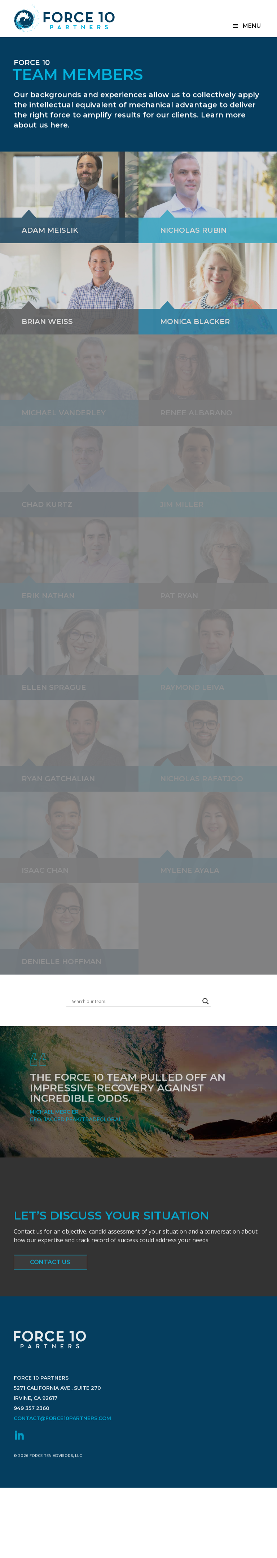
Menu (252, 25)
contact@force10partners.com (62, 1448)
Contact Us (50, 1266)
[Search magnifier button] (206, 1001)
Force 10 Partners (64, 18)
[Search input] (135, 1001)
